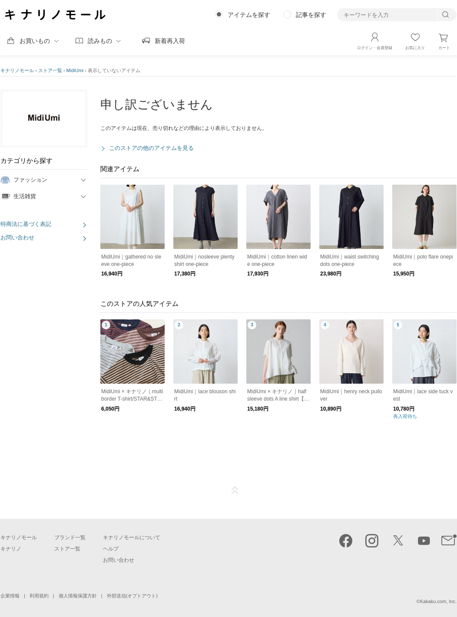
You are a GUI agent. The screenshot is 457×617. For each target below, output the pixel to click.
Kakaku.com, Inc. (438, 601)
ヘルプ (111, 549)
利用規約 (39, 595)
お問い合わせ (17, 237)
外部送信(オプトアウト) (132, 595)
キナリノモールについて (131, 537)
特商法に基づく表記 (25, 224)
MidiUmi (75, 70)
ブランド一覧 (70, 537)
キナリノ (10, 549)
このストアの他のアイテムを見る (151, 148)
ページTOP (235, 490)
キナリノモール (17, 70)
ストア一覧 (50, 70)
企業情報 (10, 595)
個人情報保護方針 (78, 595)
